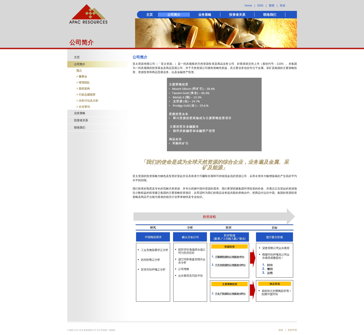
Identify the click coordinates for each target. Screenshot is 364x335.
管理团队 (84, 82)
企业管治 (84, 106)
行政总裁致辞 (87, 94)
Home (248, 5)
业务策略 (205, 14)
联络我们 (270, 14)
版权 (281, 330)
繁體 (271, 5)
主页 (149, 14)
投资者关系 (237, 14)
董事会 (83, 76)
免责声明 (292, 330)
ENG (260, 5)
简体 (282, 5)
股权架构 (84, 88)
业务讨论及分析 (88, 100)
